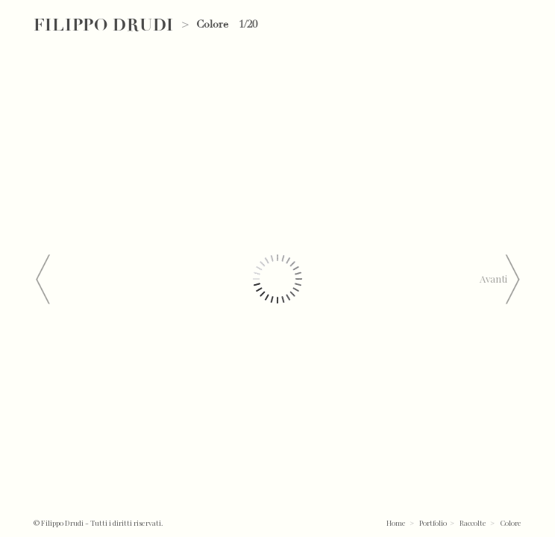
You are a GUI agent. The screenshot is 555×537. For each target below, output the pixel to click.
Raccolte (473, 522)
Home (396, 522)
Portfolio (433, 522)
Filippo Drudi (104, 25)
